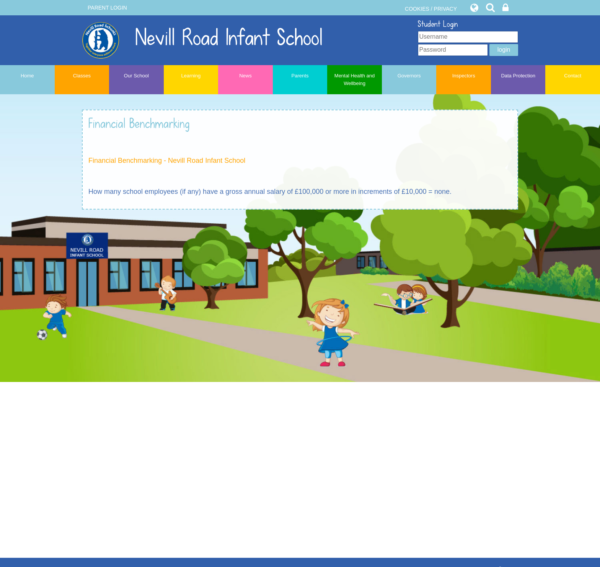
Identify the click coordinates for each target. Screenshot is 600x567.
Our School (136, 76)
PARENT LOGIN (107, 8)
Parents (300, 76)
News (245, 76)
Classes (82, 76)
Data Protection (518, 76)
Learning (191, 76)
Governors (409, 76)
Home (27, 76)
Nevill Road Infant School (202, 38)
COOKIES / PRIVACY (431, 9)
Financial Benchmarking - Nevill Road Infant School (166, 160)
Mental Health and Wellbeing (354, 79)
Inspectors (463, 76)
